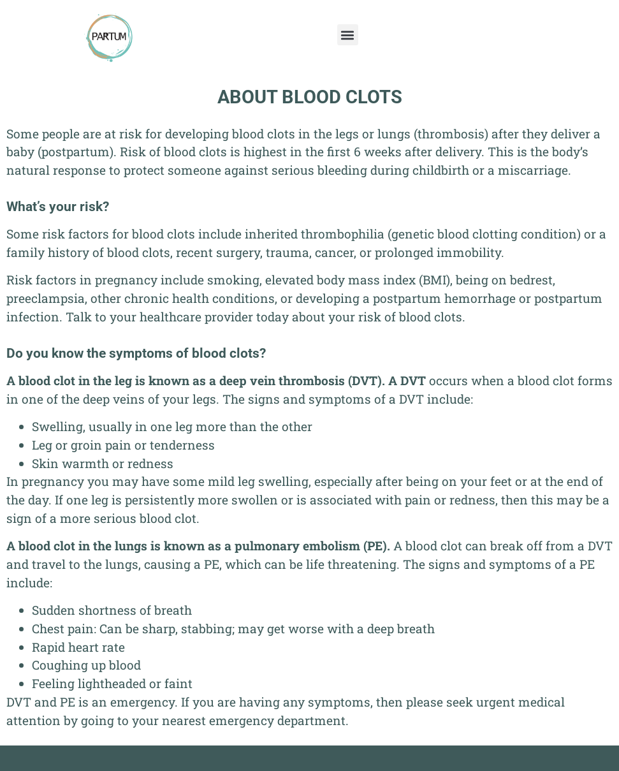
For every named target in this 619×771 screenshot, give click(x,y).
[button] (347, 34)
